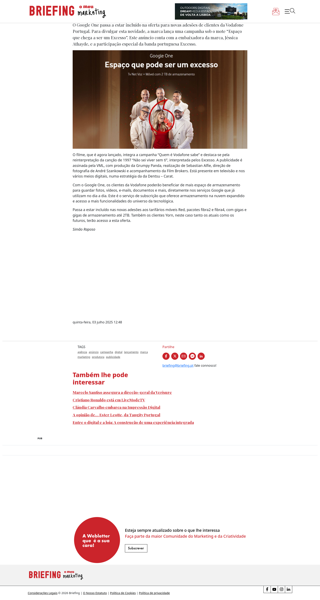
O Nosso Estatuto (95, 593)
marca (144, 352)
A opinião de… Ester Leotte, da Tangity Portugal (116, 414)
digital (118, 352)
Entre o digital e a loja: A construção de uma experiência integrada (133, 422)
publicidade (113, 357)
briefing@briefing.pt (177, 365)
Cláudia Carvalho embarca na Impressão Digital (116, 407)
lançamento (131, 352)
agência (82, 352)
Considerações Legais (43, 593)
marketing (84, 357)
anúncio (94, 352)
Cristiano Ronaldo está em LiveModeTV (109, 399)
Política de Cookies (123, 593)
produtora (98, 357)
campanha (106, 352)
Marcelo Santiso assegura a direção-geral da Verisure (122, 392)
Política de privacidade (154, 593)
